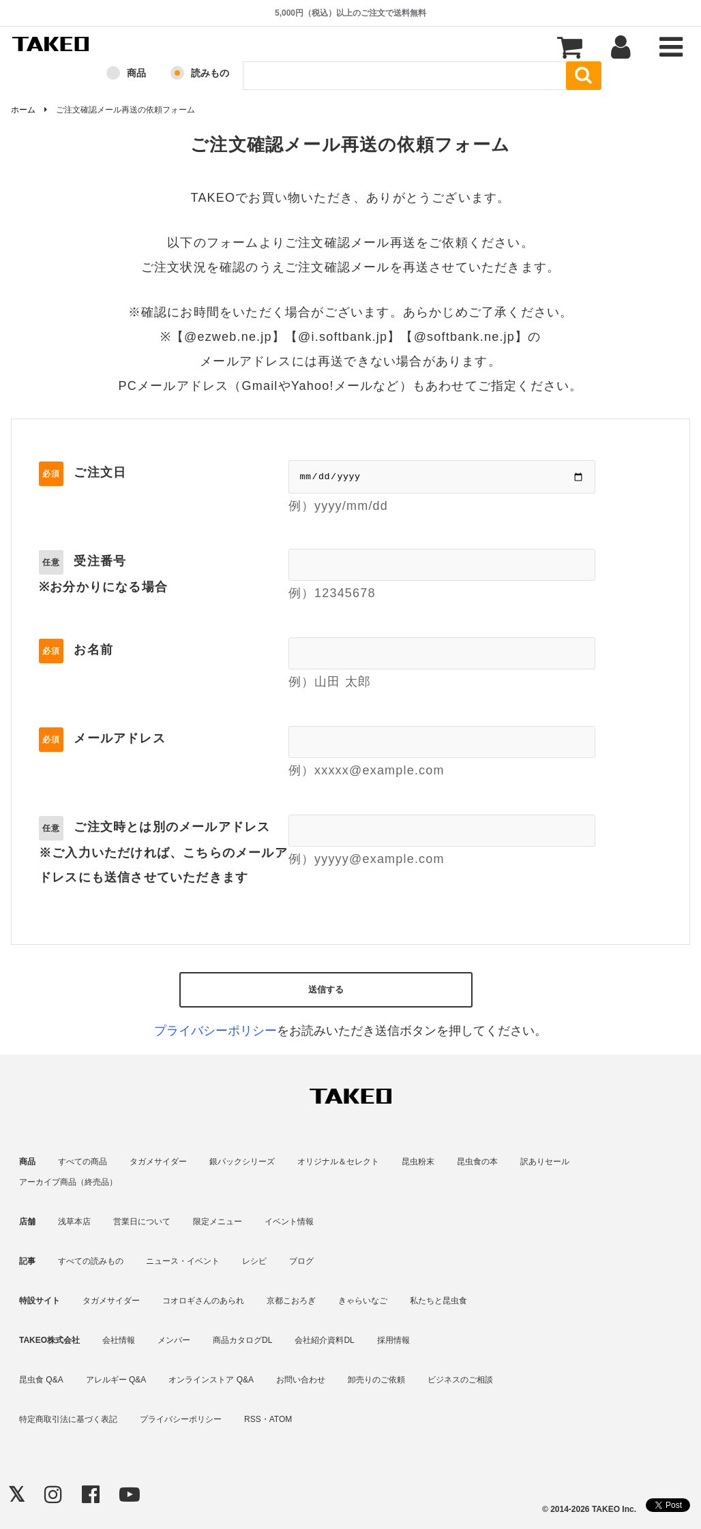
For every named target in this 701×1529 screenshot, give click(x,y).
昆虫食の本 (477, 1161)
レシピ (254, 1261)
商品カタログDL (242, 1340)
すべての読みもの (90, 1261)
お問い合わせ (300, 1379)
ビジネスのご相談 (460, 1379)
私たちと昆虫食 (438, 1300)
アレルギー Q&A (116, 1379)
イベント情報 (289, 1221)
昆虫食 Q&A (41, 1379)
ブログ (301, 1261)
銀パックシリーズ (242, 1161)
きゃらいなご (362, 1300)
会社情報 (118, 1340)
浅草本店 (74, 1221)
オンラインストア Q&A (211, 1379)
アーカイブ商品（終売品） (68, 1182)
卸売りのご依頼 (376, 1379)
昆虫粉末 (418, 1161)
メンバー (174, 1340)
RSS (252, 1419)
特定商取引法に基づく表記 (68, 1419)
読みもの (210, 72)
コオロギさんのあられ (203, 1300)
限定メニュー (217, 1221)
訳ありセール (544, 1161)
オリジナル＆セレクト (338, 1161)
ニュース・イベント (183, 1261)
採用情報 (393, 1340)
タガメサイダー (158, 1161)
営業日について (141, 1221)
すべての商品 (82, 1161)
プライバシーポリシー (215, 1031)
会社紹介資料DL (324, 1340)
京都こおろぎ (291, 1300)
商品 (136, 72)
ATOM (281, 1419)
